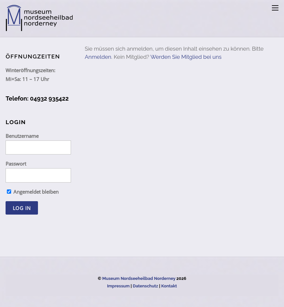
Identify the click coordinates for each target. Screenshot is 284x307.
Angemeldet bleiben (33, 191)
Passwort (16, 163)
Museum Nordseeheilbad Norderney (138, 278)
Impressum (118, 285)
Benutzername (22, 136)
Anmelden (98, 57)
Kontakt (169, 285)
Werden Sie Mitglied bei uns (186, 57)
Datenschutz (145, 285)
